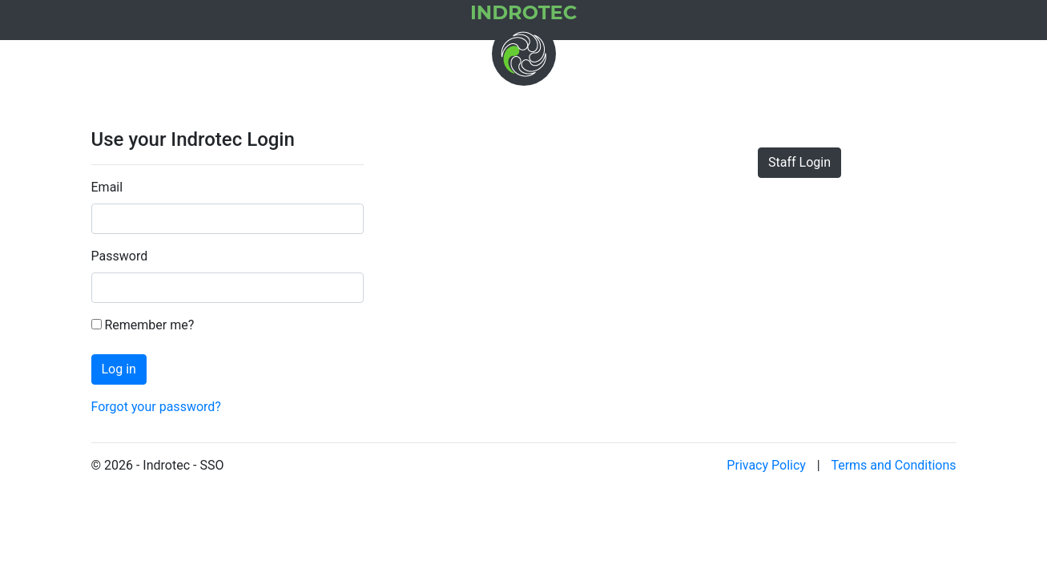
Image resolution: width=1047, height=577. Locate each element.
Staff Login (799, 162)
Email (107, 187)
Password (119, 256)
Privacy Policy (766, 465)
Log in (119, 369)
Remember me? (143, 325)
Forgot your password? (156, 406)
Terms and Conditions (893, 465)
